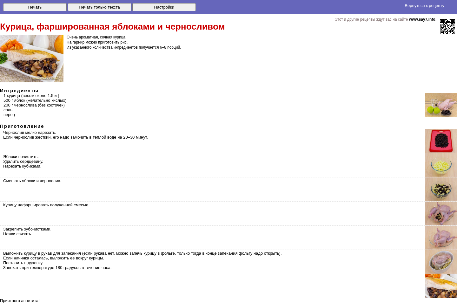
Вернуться (424, 5)
